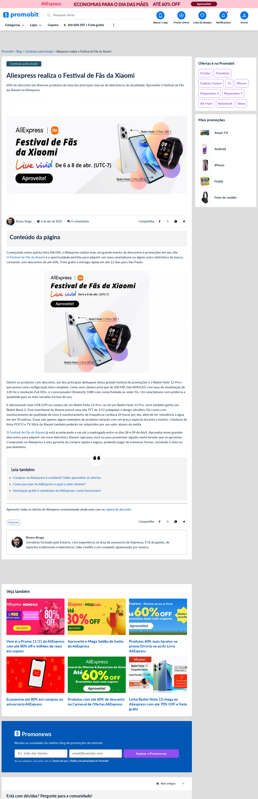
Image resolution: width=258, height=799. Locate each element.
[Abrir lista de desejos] (202, 18)
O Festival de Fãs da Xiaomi (25, 242)
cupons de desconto (118, 495)
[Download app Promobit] (160, 18)
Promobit (7, 37)
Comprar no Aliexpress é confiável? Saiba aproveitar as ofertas (57, 463)
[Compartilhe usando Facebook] (159, 207)
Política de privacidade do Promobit (89, 746)
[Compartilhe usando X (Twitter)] (167, 207)
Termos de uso (60, 746)
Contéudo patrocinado (39, 37)
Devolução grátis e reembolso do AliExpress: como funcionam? (57, 476)
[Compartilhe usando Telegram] (184, 207)
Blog (19, 37)
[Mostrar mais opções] (114, 25)
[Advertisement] (97, 557)
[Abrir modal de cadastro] (244, 18)
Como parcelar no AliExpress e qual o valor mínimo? (49, 469)
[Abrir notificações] (223, 18)
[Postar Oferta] (181, 18)
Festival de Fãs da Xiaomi (27, 418)
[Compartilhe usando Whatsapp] (176, 207)
